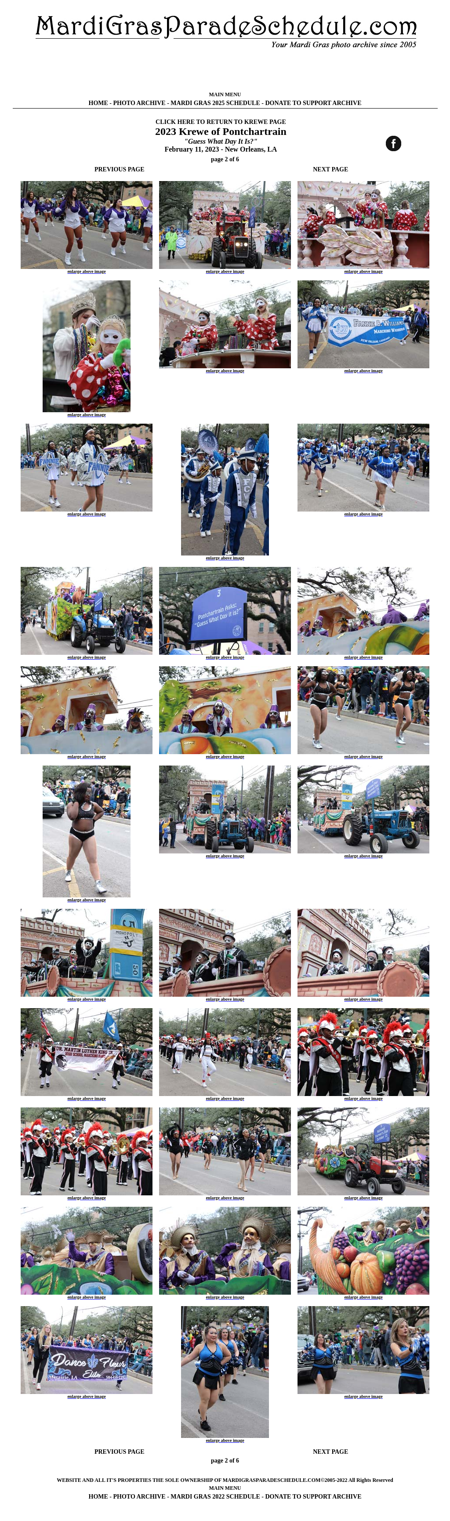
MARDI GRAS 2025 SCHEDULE (215, 103)
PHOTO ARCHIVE (139, 103)
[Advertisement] (225, 70)
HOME (98, 103)
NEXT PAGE (330, 169)
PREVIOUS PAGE (119, 169)
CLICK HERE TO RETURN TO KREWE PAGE (221, 122)
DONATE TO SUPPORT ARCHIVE (313, 103)
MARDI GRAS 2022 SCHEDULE (215, 1496)
